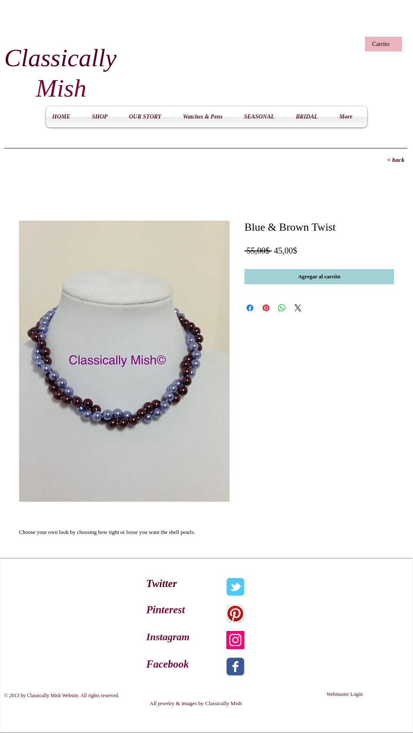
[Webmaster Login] (344, 694)
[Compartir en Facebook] (250, 308)
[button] (382, 44)
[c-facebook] (235, 667)
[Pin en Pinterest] (266, 308)
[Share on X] (298, 308)
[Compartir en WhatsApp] (282, 308)
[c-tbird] (235, 587)
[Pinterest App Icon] (235, 613)
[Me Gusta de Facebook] (301, 25)
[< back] (379, 160)
